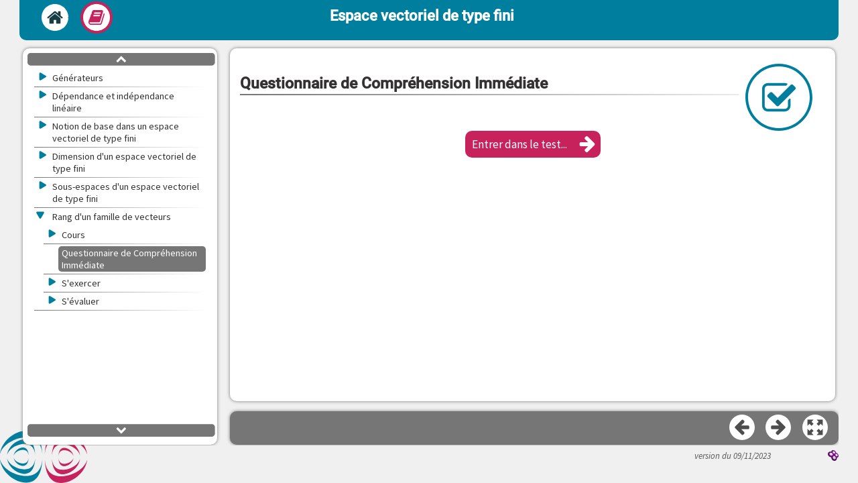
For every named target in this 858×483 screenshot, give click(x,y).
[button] (533, 144)
